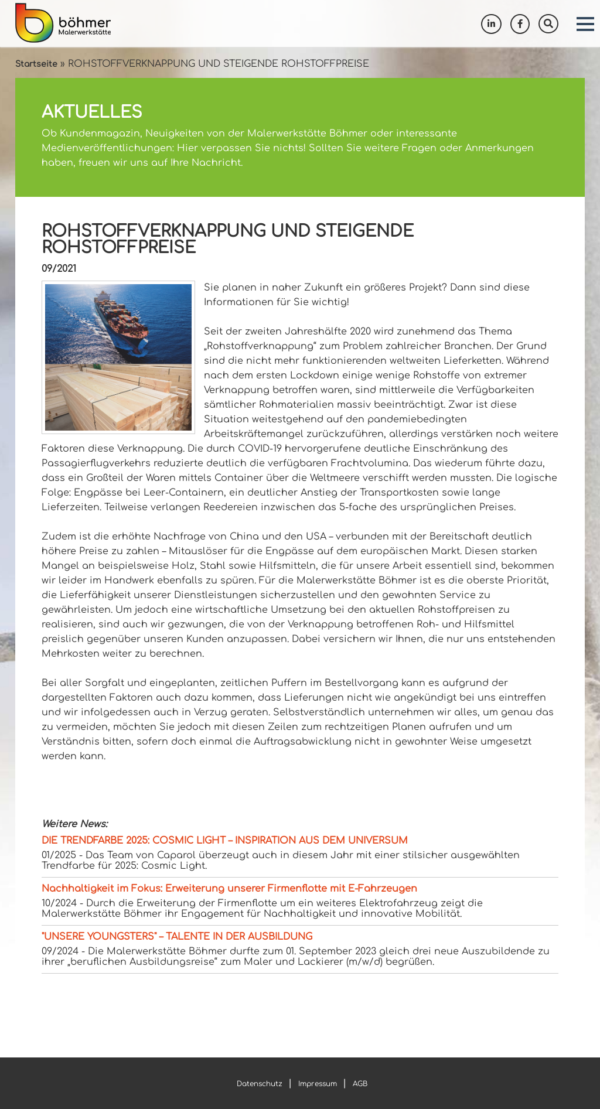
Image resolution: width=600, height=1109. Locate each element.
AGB (360, 1084)
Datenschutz (259, 1084)
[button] (585, 24)
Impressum (317, 1084)
